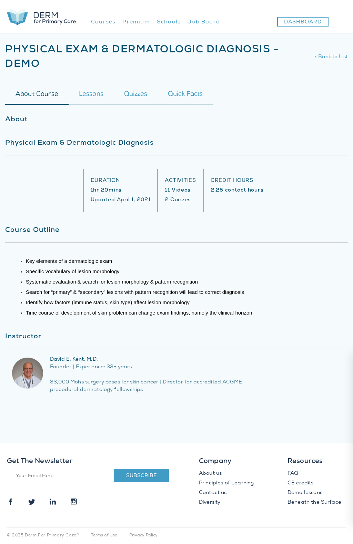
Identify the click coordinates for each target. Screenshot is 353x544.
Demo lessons (305, 493)
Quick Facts (185, 94)
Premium (136, 22)
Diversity (209, 503)
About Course (37, 94)
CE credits (301, 483)
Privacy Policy (143, 535)
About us (210, 474)
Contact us (213, 493)
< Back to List (331, 57)
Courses (103, 22)
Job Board (204, 22)
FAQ (293, 474)
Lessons (91, 94)
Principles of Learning (226, 483)
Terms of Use (104, 535)
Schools (169, 22)
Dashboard (303, 22)
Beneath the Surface (314, 503)
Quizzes (135, 94)
